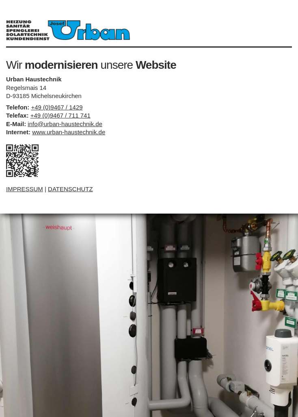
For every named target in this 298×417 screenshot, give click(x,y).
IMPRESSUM (24, 189)
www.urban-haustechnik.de (68, 132)
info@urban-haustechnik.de (65, 123)
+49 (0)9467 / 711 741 (60, 115)
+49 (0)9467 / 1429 (56, 107)
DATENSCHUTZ (70, 189)
